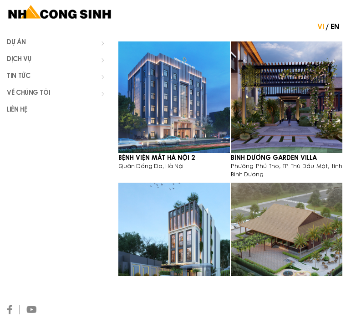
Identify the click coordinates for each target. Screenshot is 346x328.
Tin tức (58, 77)
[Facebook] (13, 309)
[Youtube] (35, 309)
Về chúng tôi (58, 94)
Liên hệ (17, 110)
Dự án (58, 43)
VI (320, 27)
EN (335, 27)
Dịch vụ (58, 60)
